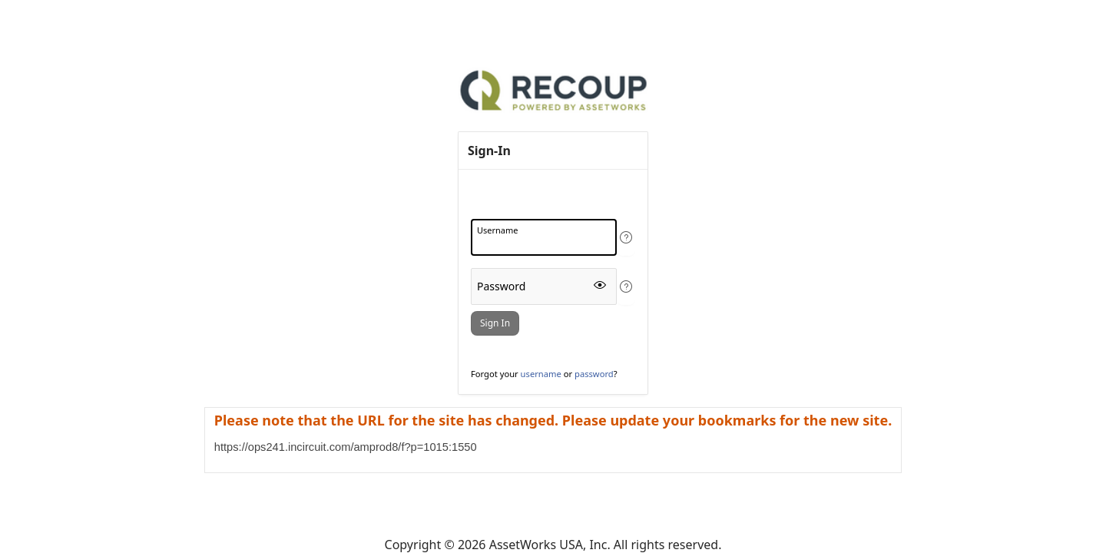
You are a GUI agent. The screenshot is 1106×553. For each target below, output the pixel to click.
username (541, 373)
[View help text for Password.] (626, 286)
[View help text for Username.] (626, 237)
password (594, 373)
